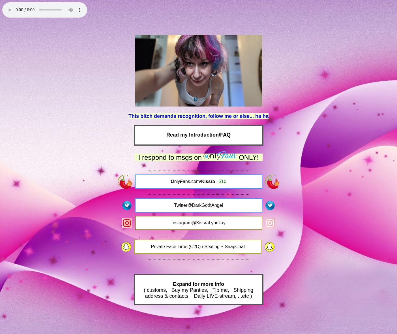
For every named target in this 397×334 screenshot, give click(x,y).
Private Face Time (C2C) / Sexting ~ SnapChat (198, 246)
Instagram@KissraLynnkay (198, 222)
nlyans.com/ (198, 181)
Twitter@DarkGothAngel (198, 205)
